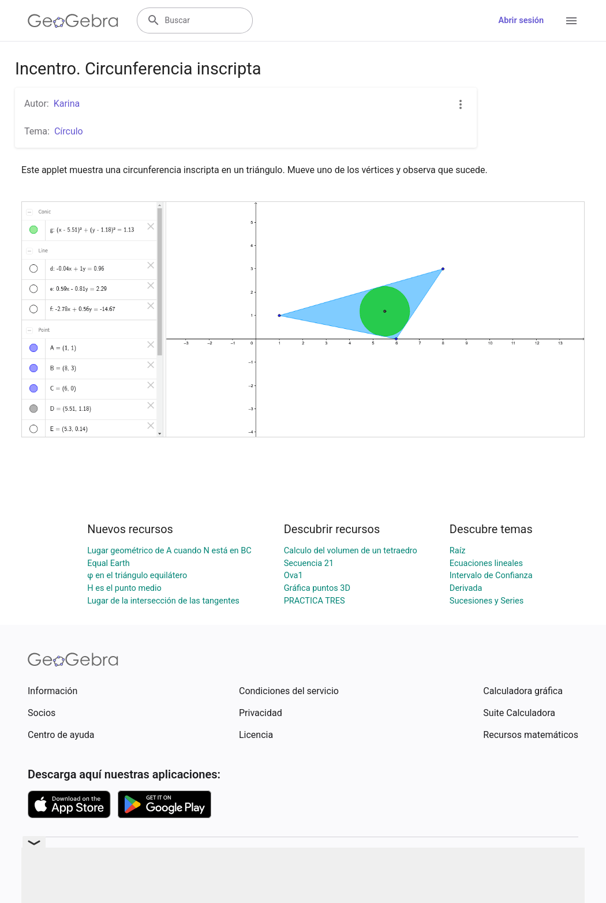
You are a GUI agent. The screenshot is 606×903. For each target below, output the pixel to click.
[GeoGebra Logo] (73, 21)
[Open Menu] (571, 21)
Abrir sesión (521, 20)
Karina (67, 103)
